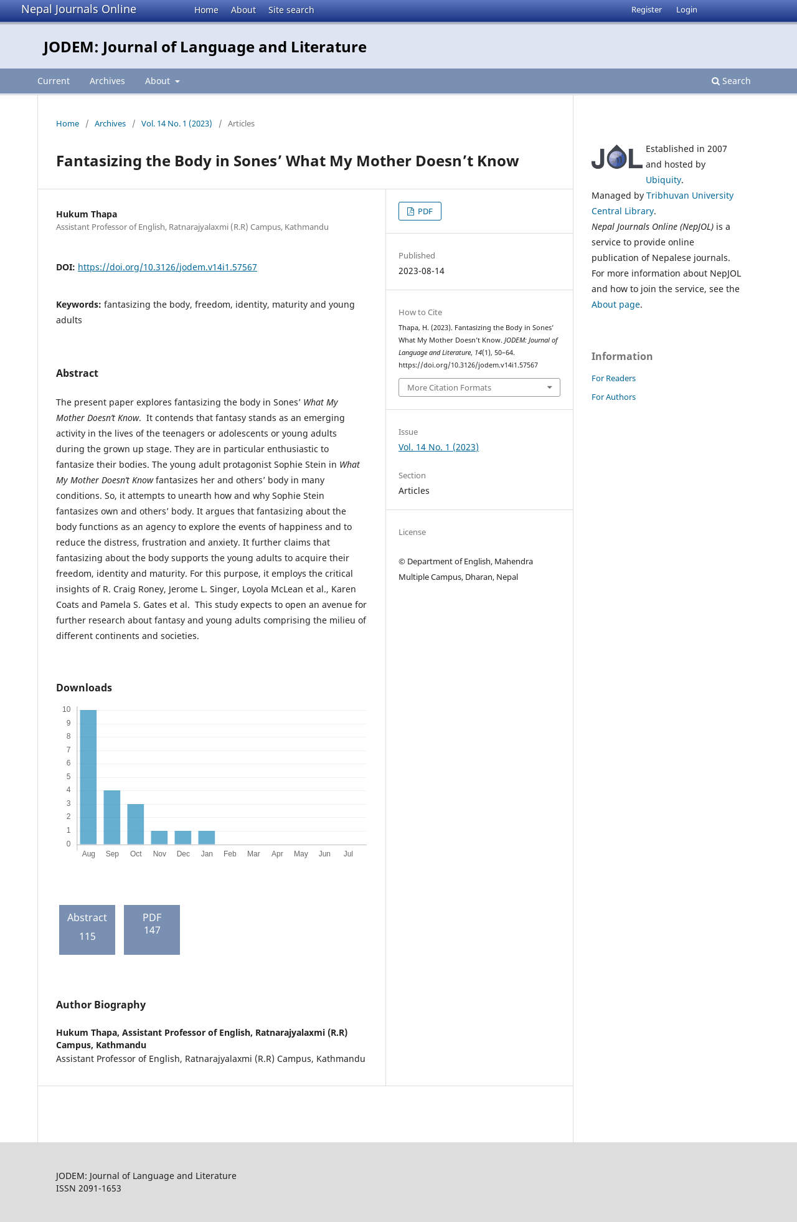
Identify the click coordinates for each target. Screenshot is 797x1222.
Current (53, 81)
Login (686, 9)
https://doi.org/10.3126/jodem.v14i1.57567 (167, 267)
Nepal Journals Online (78, 8)
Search (731, 81)
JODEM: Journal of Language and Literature (205, 46)
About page (616, 304)
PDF (424, 211)
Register (646, 9)
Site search (291, 10)
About (243, 10)
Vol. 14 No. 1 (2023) (176, 123)
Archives (107, 81)
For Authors (614, 396)
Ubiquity (663, 180)
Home (206, 10)
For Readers (614, 378)
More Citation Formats (449, 387)
